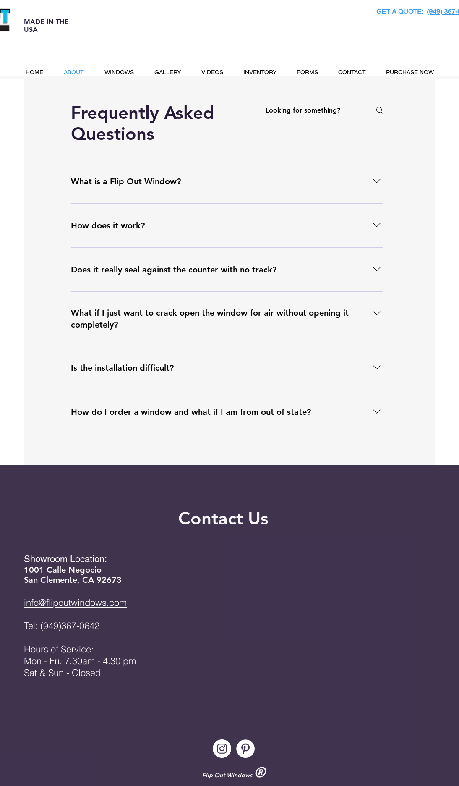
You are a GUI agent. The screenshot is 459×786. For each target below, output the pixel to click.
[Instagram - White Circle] (222, 748)
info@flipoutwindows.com (75, 602)
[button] (119, 72)
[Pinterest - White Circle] (245, 748)
